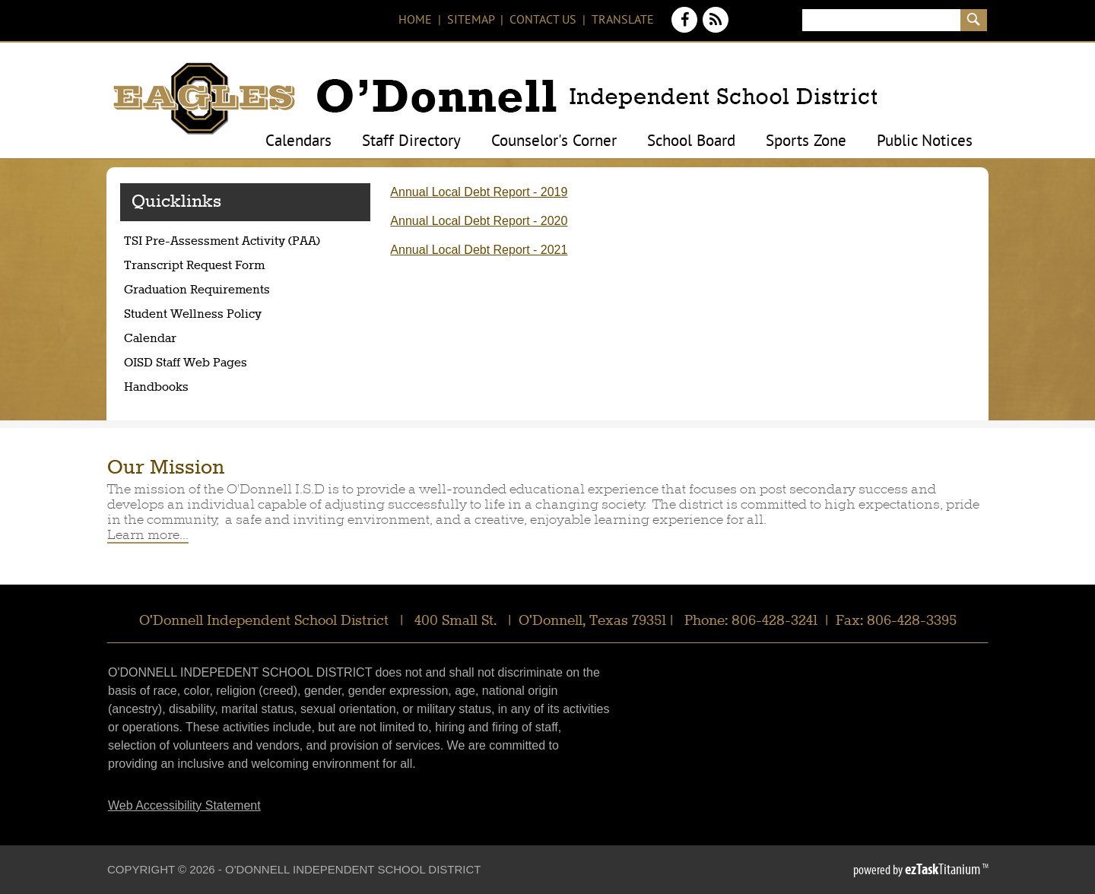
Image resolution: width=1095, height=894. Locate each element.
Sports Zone (806, 142)
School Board (691, 142)
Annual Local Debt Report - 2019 (478, 191)
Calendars (298, 142)
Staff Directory (411, 142)
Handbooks (156, 387)
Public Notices (925, 142)
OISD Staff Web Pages (185, 363)
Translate (623, 20)
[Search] (881, 20)
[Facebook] (686, 28)
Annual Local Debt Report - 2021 (478, 249)
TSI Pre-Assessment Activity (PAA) (246, 243)
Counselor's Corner (554, 142)
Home (415, 20)
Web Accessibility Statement (184, 805)
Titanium (943, 869)
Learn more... (148, 534)
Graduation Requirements (226, 292)
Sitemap (470, 20)
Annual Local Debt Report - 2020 (478, 220)
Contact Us (542, 20)
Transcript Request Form (224, 267)
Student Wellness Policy (193, 314)
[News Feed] (716, 28)
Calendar (150, 339)
